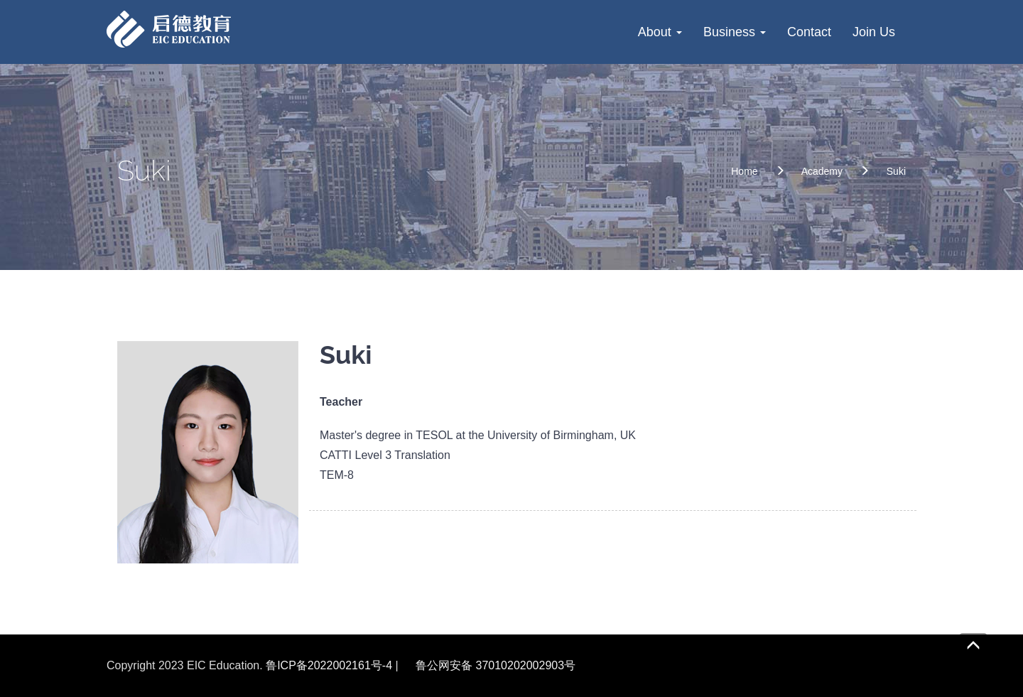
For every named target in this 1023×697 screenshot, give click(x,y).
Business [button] (734, 32)
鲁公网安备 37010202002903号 (495, 665)
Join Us (873, 32)
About (660, 32)
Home (744, 171)
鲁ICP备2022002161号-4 (329, 665)
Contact (809, 32)
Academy (822, 171)
